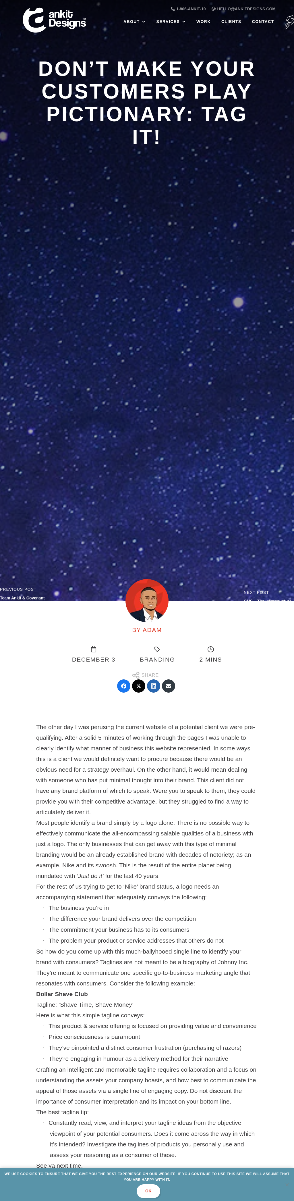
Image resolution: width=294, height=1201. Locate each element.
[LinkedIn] (153, 686)
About (131, 21)
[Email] (168, 686)
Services (168, 21)
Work (203, 21)
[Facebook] (123, 686)
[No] (287, 1184)
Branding (157, 659)
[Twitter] (138, 686)
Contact (263, 21)
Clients (231, 21)
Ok (148, 1191)
